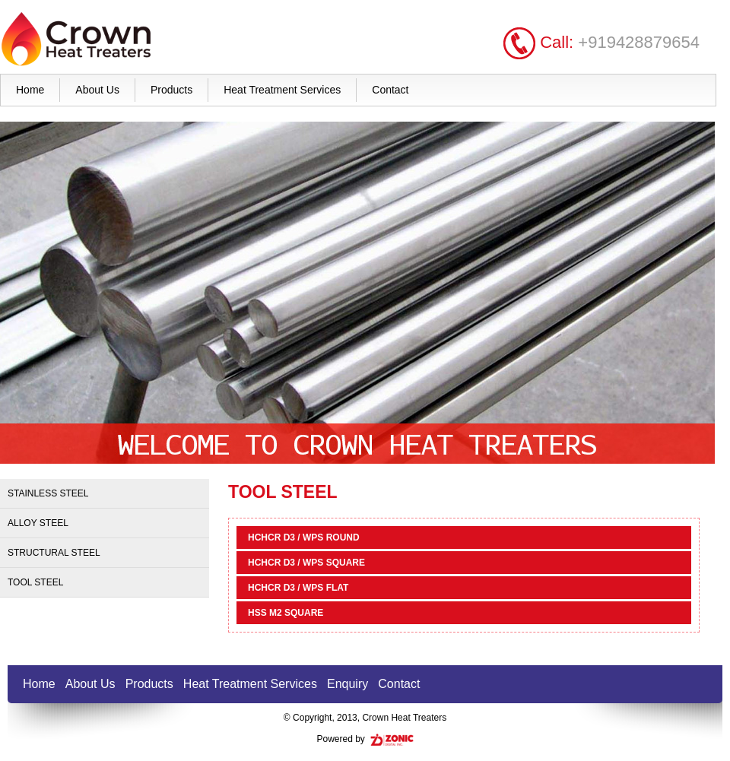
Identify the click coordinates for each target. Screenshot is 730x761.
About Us (97, 90)
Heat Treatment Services (282, 90)
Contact (390, 90)
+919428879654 (639, 42)
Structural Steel (54, 552)
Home (30, 90)
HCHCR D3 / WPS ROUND (304, 537)
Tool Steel (35, 582)
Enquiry (347, 683)
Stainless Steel (48, 493)
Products (171, 90)
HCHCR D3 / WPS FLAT (298, 587)
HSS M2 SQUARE (285, 612)
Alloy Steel (38, 523)
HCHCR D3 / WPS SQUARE (306, 562)
